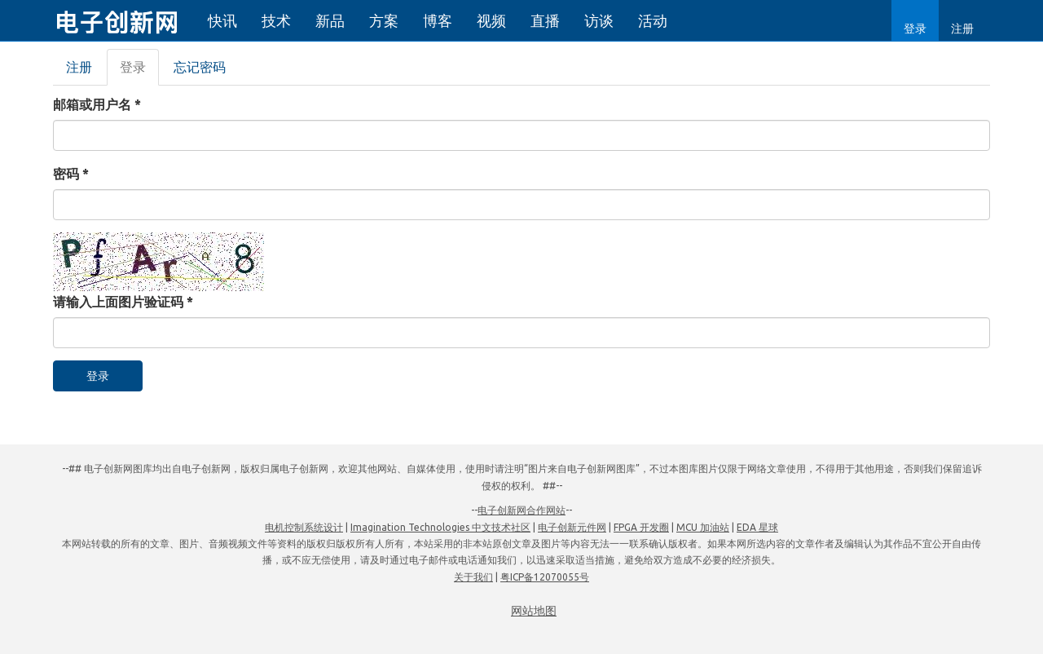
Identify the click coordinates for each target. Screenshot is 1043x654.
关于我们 (473, 577)
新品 (330, 20)
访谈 (599, 20)
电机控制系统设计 (304, 527)
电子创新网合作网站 (521, 510)
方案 (383, 20)
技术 (276, 20)
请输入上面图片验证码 (123, 301)
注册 (962, 28)
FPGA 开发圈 (641, 527)
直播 (545, 20)
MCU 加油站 (702, 527)
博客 (437, 20)
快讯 (222, 20)
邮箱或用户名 (97, 104)
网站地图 (534, 610)
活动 (652, 20)
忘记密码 (200, 67)
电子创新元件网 (572, 527)
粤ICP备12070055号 (544, 577)
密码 (71, 173)
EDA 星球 (757, 527)
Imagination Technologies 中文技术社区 (440, 527)
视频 (491, 20)
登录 (915, 28)
